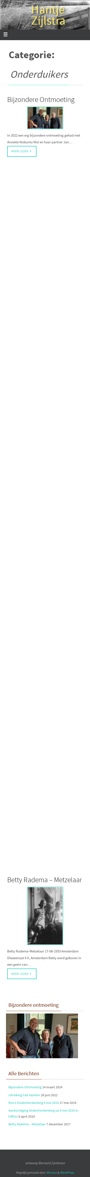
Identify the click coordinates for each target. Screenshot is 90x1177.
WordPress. (67, 1173)
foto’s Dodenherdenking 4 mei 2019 (33, 1103)
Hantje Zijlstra (48, 15)
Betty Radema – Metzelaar (44, 879)
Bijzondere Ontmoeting (41, 99)
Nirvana (51, 1173)
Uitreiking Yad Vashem (24, 1095)
